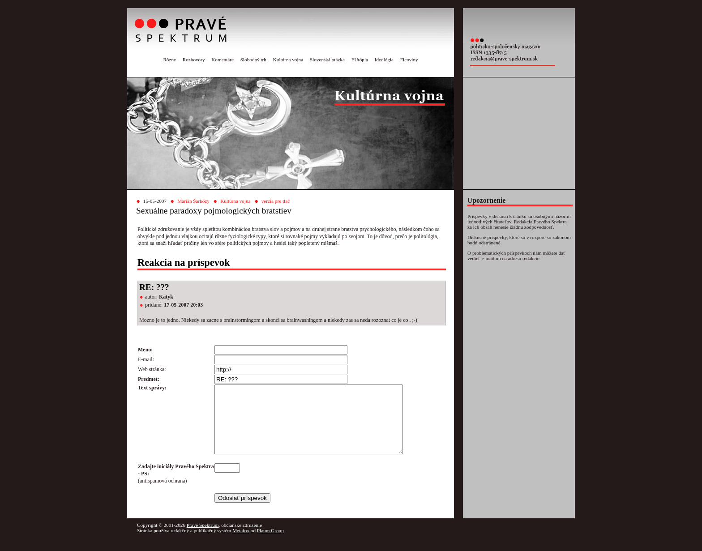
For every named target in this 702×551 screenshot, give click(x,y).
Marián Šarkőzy (193, 201)
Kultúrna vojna (288, 59)
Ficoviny (409, 59)
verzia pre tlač (275, 201)
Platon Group (270, 544)
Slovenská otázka (327, 59)
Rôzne (169, 59)
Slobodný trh (253, 59)
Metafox (240, 544)
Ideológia (384, 59)
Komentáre (222, 59)
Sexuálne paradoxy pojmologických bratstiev (213, 210)
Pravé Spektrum (203, 538)
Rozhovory (194, 59)
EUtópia (359, 59)
